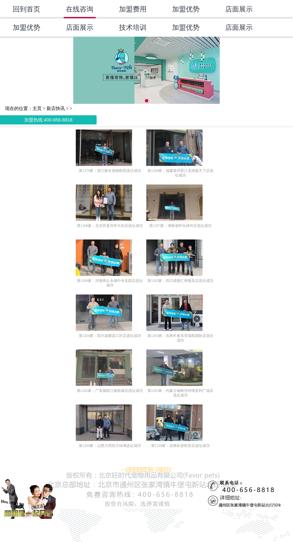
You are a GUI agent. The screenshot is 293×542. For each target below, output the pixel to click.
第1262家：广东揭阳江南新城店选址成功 (110, 391)
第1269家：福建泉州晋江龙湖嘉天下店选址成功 (180, 173)
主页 (37, 108)
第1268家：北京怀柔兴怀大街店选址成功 (110, 226)
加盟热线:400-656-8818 (48, 119)
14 (158, 469)
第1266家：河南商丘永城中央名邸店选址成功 (110, 283)
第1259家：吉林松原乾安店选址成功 (180, 446)
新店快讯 (55, 108)
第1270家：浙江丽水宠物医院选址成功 (110, 171)
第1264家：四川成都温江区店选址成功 (110, 336)
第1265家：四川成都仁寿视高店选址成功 (180, 281)
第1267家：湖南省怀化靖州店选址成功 (180, 226)
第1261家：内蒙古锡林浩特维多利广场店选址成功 (180, 393)
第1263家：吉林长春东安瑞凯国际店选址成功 (180, 338)
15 (163, 469)
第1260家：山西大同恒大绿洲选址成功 (110, 446)
